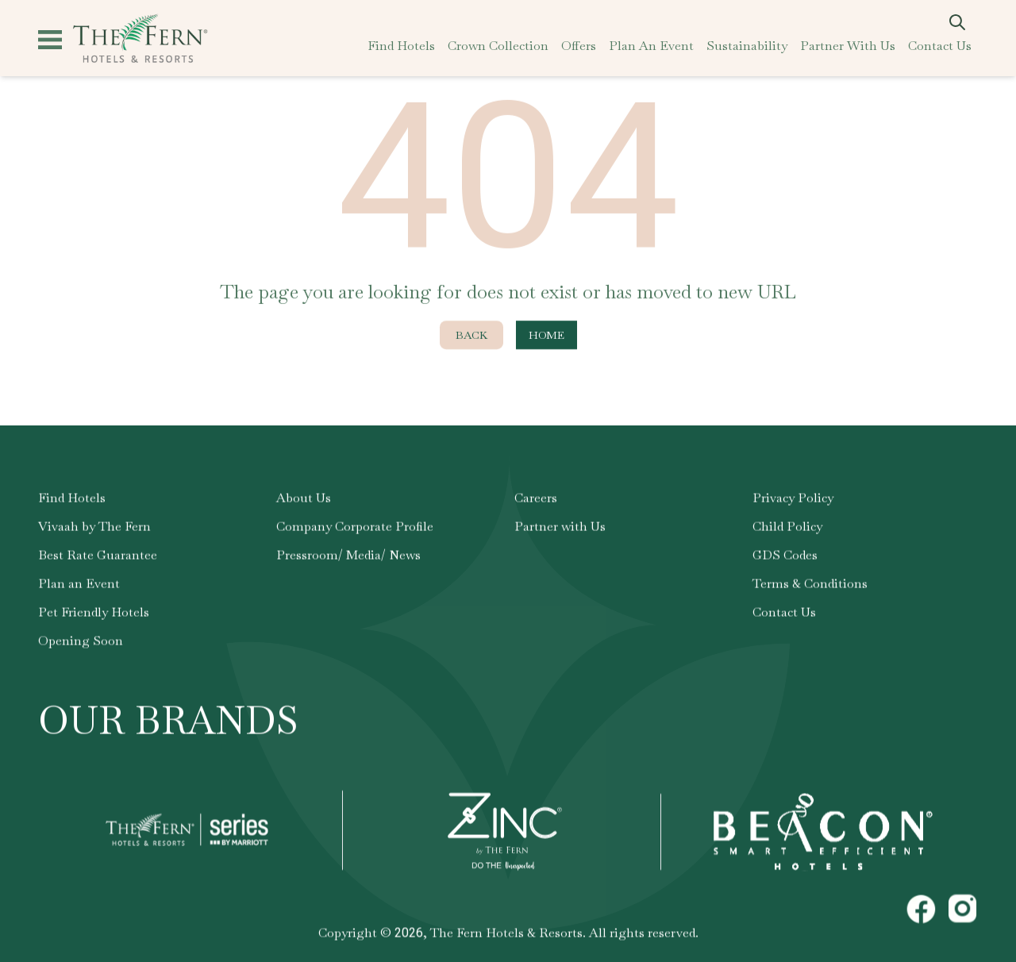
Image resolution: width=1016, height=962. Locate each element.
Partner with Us (560, 526)
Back (471, 336)
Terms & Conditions (810, 583)
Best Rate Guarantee (97, 555)
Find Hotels (72, 498)
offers (578, 45)
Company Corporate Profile (354, 526)
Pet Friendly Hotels (93, 612)
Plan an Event (79, 583)
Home (546, 336)
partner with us (847, 45)
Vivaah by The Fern (94, 526)
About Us (303, 498)
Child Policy (787, 526)
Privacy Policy (792, 498)
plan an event (651, 45)
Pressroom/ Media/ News (348, 555)
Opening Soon (80, 641)
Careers (535, 498)
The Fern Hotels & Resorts (506, 933)
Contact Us (784, 612)
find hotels (401, 45)
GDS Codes (785, 555)
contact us (940, 45)
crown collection (498, 45)
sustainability (746, 45)
